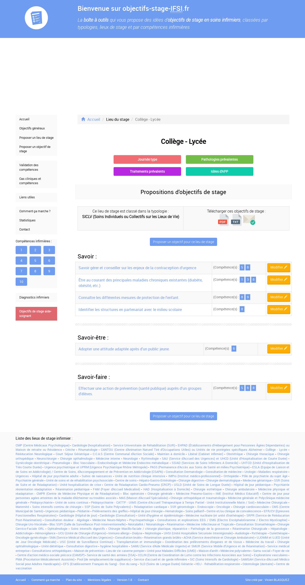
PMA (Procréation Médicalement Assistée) (45, 559)
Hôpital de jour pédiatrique (252, 484)
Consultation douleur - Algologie (67, 520)
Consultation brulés (128, 537)
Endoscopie (205, 507)
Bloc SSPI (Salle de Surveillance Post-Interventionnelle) (87, 524)
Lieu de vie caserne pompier (125, 550)
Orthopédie (231, 476)
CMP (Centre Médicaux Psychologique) (42, 445)
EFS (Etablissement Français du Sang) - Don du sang (100, 564)
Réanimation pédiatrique (72, 489)
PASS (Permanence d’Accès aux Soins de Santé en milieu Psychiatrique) (200, 467)
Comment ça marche (45, 580)
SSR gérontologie (182, 507)
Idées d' (219, 171)
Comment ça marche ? (34, 211)
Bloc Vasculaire (84, 463)
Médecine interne (108, 458)
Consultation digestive (82, 546)
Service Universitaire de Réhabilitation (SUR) (144, 445)
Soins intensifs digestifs (88, 528)
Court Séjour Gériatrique (72, 454)
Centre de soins (126, 480)
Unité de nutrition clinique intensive (140, 476)
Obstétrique (234, 454)
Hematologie (174, 511)
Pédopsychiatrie (41, 502)
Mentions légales (99, 580)
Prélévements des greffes (110, 511)
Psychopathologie (141, 520)
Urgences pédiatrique (60, 511)
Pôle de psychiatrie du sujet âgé (264, 476)
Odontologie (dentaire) (258, 564)
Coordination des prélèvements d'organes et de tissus (203, 542)
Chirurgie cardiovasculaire (251, 507)
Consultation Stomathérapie (255, 524)
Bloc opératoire (133, 493)
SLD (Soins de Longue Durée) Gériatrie (166, 564)
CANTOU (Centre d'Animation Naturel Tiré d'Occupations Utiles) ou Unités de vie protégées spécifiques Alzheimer (181, 449)
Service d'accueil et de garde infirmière (160, 559)
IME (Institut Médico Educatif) (237, 493)
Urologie (250, 471)
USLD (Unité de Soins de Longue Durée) (202, 484)
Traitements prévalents (147, 171)
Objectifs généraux (32, 128)
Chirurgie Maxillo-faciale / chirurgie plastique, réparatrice (148, 528)
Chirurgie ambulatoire (240, 489)
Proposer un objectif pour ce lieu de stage (183, 241)
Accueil (24, 119)
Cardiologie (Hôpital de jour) (78, 515)
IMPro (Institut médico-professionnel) (194, 476)
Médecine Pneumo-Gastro (194, 493)
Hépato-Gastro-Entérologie (157, 480)
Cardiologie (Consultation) (117, 515)
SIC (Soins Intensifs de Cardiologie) (214, 559)
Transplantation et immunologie (138, 542)
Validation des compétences (28, 167)
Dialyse (137, 533)
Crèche (70, 449)
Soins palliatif (194, 511)
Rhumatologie (88, 449)
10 (21, 281)
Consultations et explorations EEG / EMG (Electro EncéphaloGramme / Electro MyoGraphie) (222, 520)
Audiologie (242, 533)
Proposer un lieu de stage (36, 138)
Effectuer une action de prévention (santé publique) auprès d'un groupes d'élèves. (140, 391)
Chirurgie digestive (191, 480)
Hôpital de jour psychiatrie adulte (55, 476)
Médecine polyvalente (235, 550)
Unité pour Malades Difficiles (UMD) (171, 550)
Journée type (147, 159)
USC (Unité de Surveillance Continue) (86, 542)
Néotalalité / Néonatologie (146, 524)
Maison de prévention (89, 550)
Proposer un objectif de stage (34, 149)
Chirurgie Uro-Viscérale (31, 524)
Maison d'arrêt (208, 550)
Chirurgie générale (159, 493)
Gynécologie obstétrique (32, 463)
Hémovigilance (45, 533)
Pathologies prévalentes (219, 159)
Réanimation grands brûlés (162, 537)
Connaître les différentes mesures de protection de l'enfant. (129, 297)
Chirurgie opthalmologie (76, 458)
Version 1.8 (124, 580)
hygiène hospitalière (114, 546)
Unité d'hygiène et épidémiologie (160, 515)
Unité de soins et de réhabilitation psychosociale (79, 480)
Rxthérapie (259, 533)
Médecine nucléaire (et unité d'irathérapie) (215, 515)
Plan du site (74, 580)
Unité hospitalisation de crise (80, 484)
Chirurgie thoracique (260, 454)
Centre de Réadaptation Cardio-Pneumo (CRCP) (137, 484)
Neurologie (130, 458)
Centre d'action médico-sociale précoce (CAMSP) (51, 555)
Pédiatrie (83, 511)
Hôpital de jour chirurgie (146, 511)
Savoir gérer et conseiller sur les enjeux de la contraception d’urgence (137, 267)
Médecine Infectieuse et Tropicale (210, 524)
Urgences (22, 476)
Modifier (278, 267)
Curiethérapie (278, 533)
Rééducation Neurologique (34, 454)
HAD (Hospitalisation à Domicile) (166, 489)
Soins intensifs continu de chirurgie (56, 507)
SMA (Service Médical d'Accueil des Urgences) (81, 537)
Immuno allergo (118, 533)
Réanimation (175, 524)
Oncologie (223, 507)
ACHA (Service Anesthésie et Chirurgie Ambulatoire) (218, 537)
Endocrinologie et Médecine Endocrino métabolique (133, 463)
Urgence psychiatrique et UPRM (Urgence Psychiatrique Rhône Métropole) (95, 467)
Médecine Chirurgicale (272, 502)
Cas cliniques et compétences (30, 181)
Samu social (261, 550)
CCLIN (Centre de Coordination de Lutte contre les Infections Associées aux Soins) (194, 555)
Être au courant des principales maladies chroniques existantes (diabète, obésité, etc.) (140, 282)
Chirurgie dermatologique (223, 480)
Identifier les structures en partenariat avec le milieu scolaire (130, 309)
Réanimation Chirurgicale (249, 528)
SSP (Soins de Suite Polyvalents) (108, 507)
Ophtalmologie (57, 528)
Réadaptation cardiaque (150, 507)
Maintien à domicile (171, 454)
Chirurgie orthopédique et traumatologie (198, 498)
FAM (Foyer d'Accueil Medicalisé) (116, 489)
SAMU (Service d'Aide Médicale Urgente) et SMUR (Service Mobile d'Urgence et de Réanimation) (198, 546)
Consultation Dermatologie (184, 471)
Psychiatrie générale (30, 480)
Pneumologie (61, 463)
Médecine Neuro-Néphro (109, 520)
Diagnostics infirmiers (34, 297)
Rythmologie (150, 458)
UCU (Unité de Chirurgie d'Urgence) (82, 533)
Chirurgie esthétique (207, 489)
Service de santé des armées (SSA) (111, 555)
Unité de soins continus (71, 502)
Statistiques (27, 220)
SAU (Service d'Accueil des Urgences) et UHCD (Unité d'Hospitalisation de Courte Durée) (224, 458)
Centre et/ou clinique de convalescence (234, 511)
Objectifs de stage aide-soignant (35, 313)
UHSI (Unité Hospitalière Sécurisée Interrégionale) (198, 533)
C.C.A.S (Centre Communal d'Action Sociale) (123, 454)
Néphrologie (153, 533)
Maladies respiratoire (272, 471)
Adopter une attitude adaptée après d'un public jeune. (124, 349)
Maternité (22, 507)
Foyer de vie (281, 550)
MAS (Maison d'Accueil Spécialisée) (143, 498)
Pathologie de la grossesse (210, 528)
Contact (24, 229)
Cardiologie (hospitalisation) (91, 445)
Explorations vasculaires (271, 555)
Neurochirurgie (47, 458)
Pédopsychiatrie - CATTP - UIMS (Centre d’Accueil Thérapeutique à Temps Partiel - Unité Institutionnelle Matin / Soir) (172, 502)
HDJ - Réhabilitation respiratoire (217, 564)
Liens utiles (27, 197)
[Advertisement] (152, 76)
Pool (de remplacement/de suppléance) (104, 559)
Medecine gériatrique (257, 480)
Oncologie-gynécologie (31, 537)
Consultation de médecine (224, 471)
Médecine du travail (260, 542)
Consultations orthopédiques (52, 550)
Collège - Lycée (276, 449)
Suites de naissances (97, 476)
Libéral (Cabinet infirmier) (205, 454)
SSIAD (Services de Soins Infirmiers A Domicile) (205, 463)
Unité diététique (52, 546)
